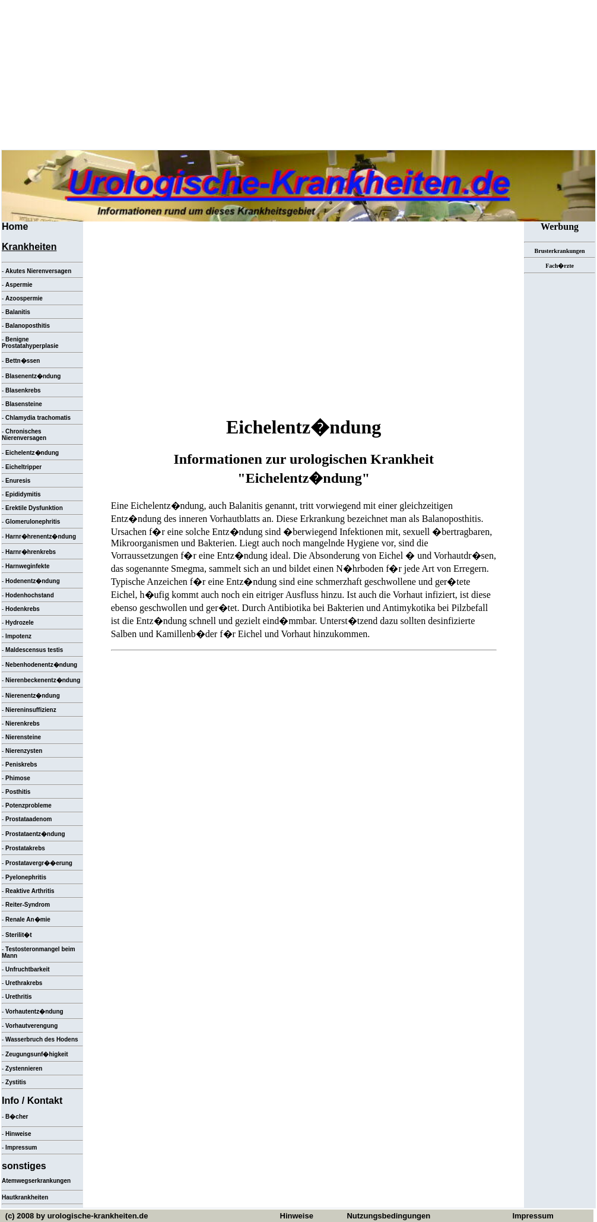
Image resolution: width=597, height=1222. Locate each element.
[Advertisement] (304, 317)
